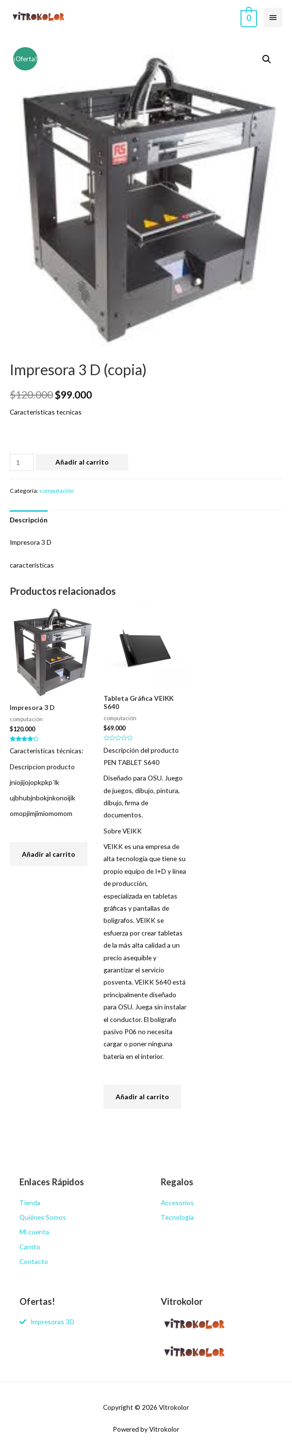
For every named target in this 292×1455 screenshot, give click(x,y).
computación (56, 490)
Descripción (29, 520)
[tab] (29, 519)
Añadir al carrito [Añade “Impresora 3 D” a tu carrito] (48, 854)
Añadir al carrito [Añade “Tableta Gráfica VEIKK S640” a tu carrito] (142, 1096)
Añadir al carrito (82, 462)
